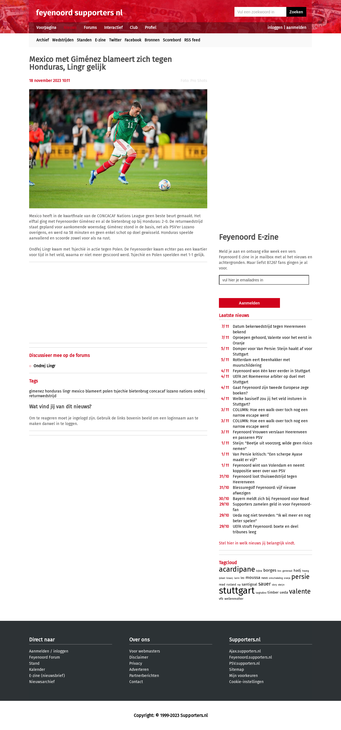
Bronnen (152, 40)
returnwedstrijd (42, 396)
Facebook (133, 40)
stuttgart (237, 590)
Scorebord (172, 40)
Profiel (150, 27)
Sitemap (236, 669)
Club (134, 27)
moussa (253, 577)
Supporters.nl (244, 640)
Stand (34, 663)
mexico (78, 391)
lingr (66, 391)
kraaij (229, 578)
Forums (90, 27)
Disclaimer (138, 657)
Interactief (113, 27)
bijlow (259, 571)
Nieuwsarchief (42, 681)
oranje (287, 578)
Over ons (139, 640)
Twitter (115, 40)
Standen (84, 40)
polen (108, 391)
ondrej (199, 391)
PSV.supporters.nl (244, 663)
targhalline (261, 593)
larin (236, 578)
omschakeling (276, 578)
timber (273, 592)
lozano (172, 391)
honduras (53, 391)
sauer (264, 584)
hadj (297, 570)
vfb (221, 599)
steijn (281, 584)
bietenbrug (138, 391)
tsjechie (121, 391)
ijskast (222, 578)
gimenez (36, 391)
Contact (136, 681)
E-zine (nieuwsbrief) (47, 675)
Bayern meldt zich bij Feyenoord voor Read (271, 498)
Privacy (135, 663)
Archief (42, 40)
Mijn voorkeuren (243, 675)
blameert (93, 391)
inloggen (274, 27)
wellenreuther (233, 599)
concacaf (157, 391)
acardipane (237, 569)
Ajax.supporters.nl (245, 651)
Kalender (37, 669)
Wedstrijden (63, 40)
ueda (284, 592)
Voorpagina (46, 27)
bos (279, 571)
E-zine (100, 40)
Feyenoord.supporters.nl (250, 657)
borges (269, 570)
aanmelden (296, 27)
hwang (305, 571)
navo (264, 578)
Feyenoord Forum (44, 657)
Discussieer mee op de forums (59, 355)
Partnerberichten (144, 675)
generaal (287, 570)
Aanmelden (39, 651)
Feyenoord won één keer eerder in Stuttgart (271, 371)
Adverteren (139, 669)
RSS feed (192, 40)
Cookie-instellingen (246, 681)
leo (242, 578)
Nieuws (70, 27)
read (222, 584)
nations (186, 391)
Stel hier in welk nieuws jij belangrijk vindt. (257, 543)
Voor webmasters (144, 651)
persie (300, 577)
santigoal (249, 584)
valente (300, 591)
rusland (231, 584)
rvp (239, 584)
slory (274, 585)
